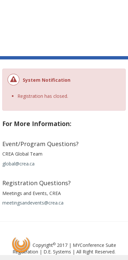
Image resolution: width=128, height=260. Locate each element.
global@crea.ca (18, 164)
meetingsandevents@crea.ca (33, 203)
